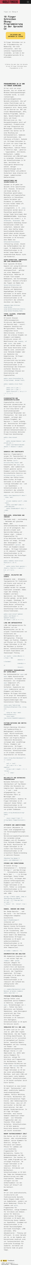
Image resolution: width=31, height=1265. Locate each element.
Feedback (11, 1260)
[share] (1, 1261)
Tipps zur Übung (11, 12)
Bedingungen (5, 1264)
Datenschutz (14, 1264)
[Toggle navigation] (28, 2)
